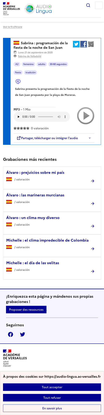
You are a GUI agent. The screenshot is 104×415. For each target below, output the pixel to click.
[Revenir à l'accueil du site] (15, 358)
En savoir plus (52, 408)
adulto (41, 64)
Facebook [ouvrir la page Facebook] (10, 334)
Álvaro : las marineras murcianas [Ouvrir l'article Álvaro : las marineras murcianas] (35, 195)
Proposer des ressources (26, 309)
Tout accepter (52, 387)
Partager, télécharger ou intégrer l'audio (47, 138)
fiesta (18, 72)
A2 (16, 64)
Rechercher (88, 5)
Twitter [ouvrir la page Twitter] (22, 334)
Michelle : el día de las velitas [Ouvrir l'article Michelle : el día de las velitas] (32, 263)
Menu (98, 5)
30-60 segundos (58, 64)
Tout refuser (52, 397)
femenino (28, 64)
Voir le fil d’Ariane (12, 27)
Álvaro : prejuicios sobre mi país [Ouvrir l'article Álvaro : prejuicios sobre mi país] (35, 172)
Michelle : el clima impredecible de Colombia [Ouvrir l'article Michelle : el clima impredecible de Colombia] (47, 240)
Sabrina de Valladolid (29, 56)
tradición (31, 72)
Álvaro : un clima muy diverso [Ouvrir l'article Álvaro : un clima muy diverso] (33, 217)
